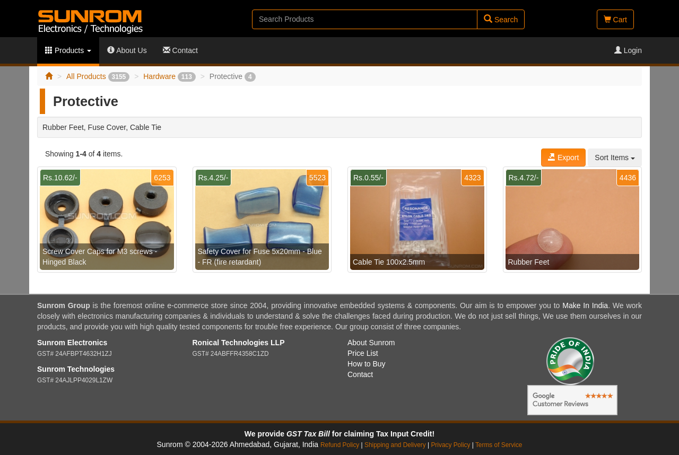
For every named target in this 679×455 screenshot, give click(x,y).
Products (68, 50)
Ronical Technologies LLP (239, 342)
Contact (180, 50)
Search (501, 19)
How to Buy (366, 364)
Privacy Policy (450, 445)
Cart (615, 19)
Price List (362, 353)
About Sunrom (371, 342)
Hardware (169, 76)
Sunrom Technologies (76, 369)
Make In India (585, 305)
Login (628, 50)
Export (563, 157)
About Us (127, 50)
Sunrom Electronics (72, 342)
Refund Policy (339, 445)
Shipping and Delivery (395, 445)
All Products (97, 76)
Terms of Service (499, 445)
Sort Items (615, 157)
